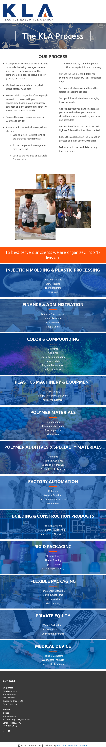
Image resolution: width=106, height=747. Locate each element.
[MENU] (102, 12)
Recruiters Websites (67, 745)
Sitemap (84, 745)
